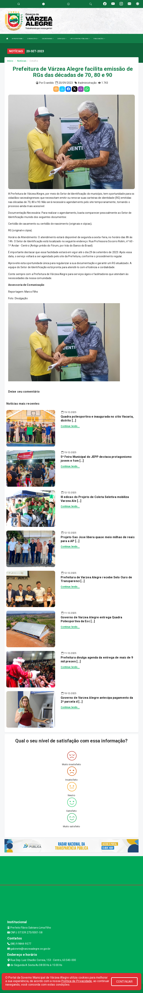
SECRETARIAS (48, 38)
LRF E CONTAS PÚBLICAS (80, 38)
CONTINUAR (124, 981)
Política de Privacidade (76, 981)
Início (10, 60)
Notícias (21, 60)
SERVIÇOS (61, 38)
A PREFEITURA (17, 38)
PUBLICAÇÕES (99, 38)
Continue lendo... (70, 426)
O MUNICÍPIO (32, 38)
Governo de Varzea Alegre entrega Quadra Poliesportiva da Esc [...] (91, 619)
